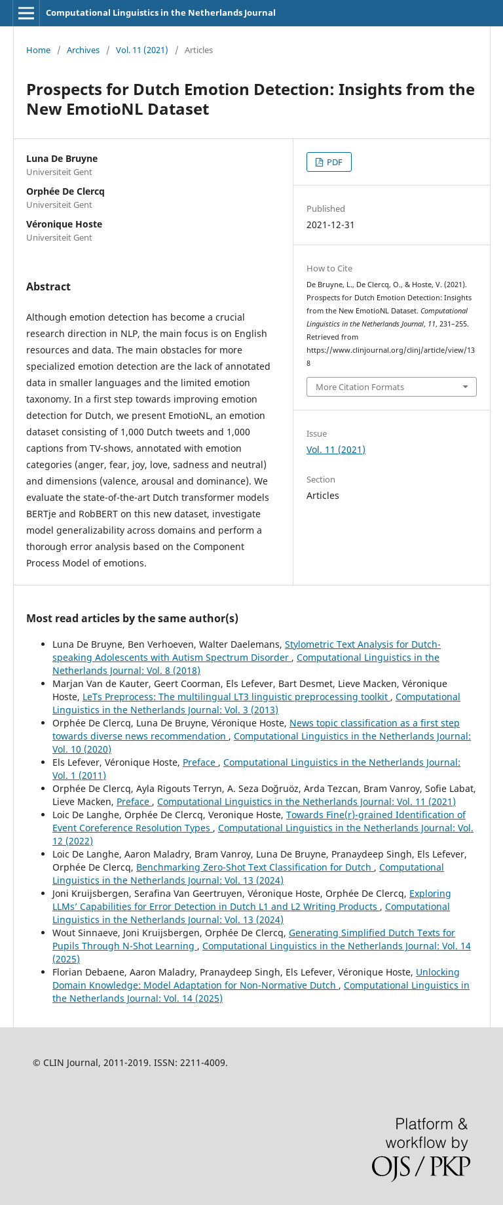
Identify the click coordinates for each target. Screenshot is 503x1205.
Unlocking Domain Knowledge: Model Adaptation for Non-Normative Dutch (256, 978)
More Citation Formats (360, 387)
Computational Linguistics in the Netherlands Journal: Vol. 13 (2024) (248, 873)
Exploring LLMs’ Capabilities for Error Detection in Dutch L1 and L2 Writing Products (251, 900)
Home (38, 50)
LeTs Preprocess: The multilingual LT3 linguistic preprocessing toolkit (236, 696)
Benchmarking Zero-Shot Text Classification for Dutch (255, 867)
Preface (200, 762)
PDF (334, 162)
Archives (83, 50)
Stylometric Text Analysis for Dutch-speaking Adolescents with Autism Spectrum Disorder (246, 650)
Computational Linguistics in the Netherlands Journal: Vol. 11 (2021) (306, 801)
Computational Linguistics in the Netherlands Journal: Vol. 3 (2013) (256, 703)
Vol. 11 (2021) (142, 50)
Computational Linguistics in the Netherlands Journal (161, 12)
